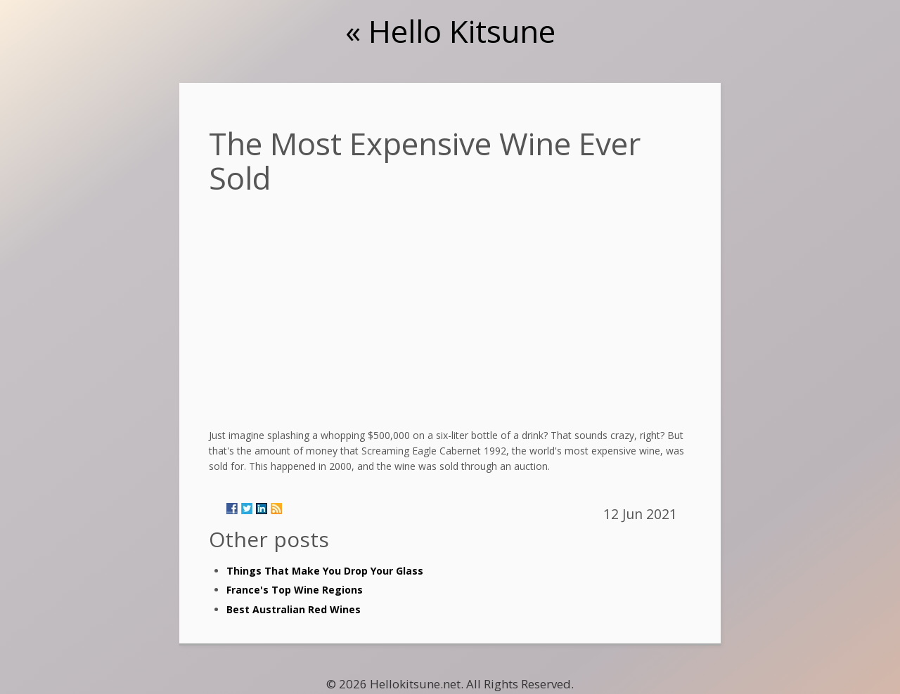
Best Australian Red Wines (293, 609)
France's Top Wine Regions (294, 589)
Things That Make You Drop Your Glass (324, 570)
